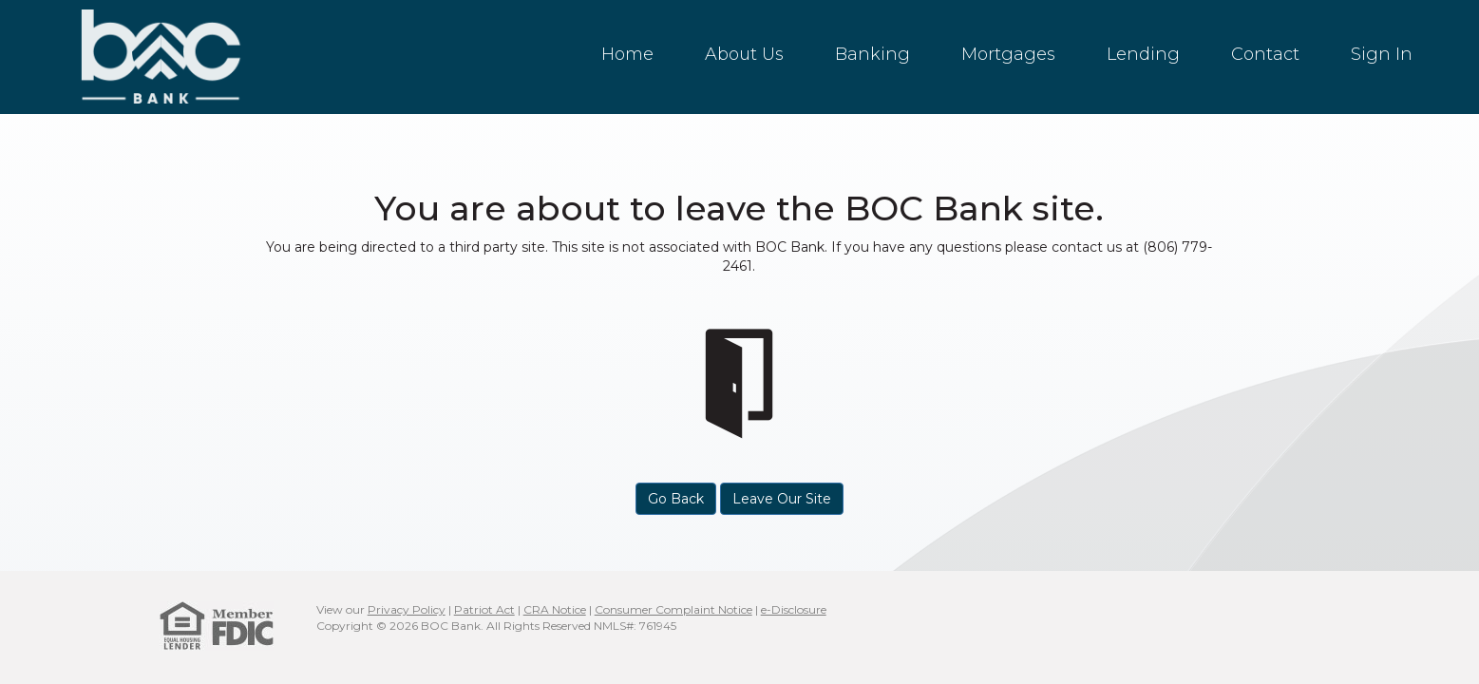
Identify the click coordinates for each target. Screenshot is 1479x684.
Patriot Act (484, 609)
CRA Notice (554, 609)
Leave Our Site (781, 498)
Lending (1143, 54)
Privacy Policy (407, 609)
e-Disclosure (793, 609)
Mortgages (1008, 54)
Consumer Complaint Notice (673, 609)
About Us (744, 54)
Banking (872, 54)
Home (627, 54)
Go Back (676, 498)
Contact (1265, 54)
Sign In (1382, 54)
